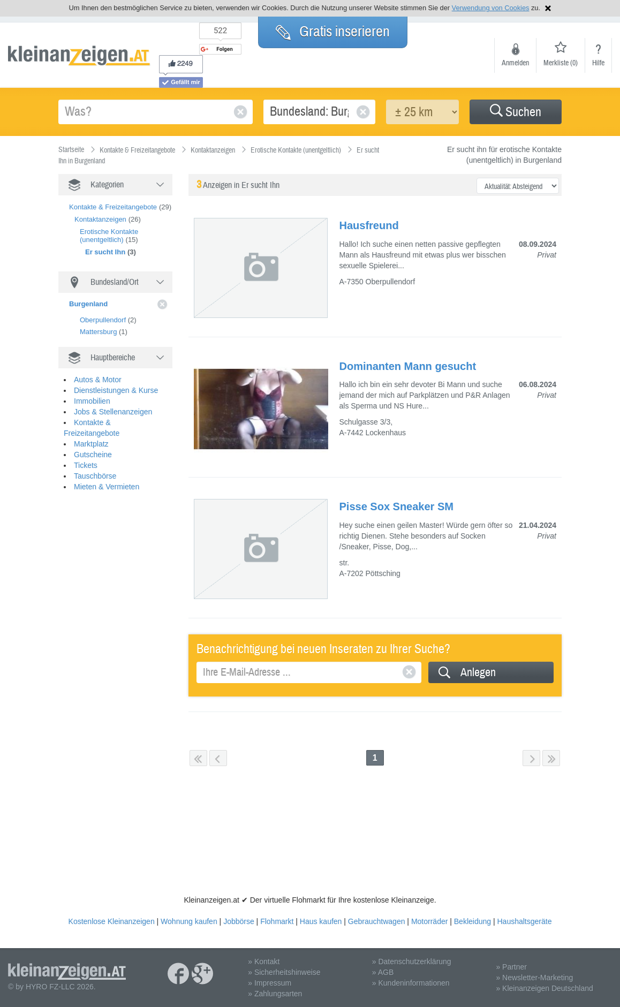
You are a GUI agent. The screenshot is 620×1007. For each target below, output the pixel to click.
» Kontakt (263, 961)
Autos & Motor (98, 371)
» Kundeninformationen (411, 983)
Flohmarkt (276, 921)
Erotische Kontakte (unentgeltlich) (109, 236)
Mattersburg (98, 332)
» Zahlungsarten (275, 993)
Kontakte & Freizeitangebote (113, 207)
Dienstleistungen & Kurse (116, 382)
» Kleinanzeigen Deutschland (544, 988)
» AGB (383, 972)
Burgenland (88, 304)
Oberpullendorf (103, 320)
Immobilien (92, 393)
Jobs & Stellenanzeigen (113, 403)
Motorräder (429, 921)
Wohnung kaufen (189, 921)
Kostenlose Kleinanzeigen (112, 921)
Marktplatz (91, 435)
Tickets (85, 457)
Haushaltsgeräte (524, 921)
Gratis (333, 31)
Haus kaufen (321, 921)
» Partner (511, 967)
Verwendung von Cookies (491, 8)
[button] (516, 112)
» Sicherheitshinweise (284, 972)
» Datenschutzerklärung (411, 961)
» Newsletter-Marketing (534, 977)
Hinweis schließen (548, 8)
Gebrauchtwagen (376, 921)
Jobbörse (238, 921)
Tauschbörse (95, 468)
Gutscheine (93, 446)
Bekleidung (472, 921)
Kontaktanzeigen (100, 219)
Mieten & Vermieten (106, 478)
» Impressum (269, 983)
